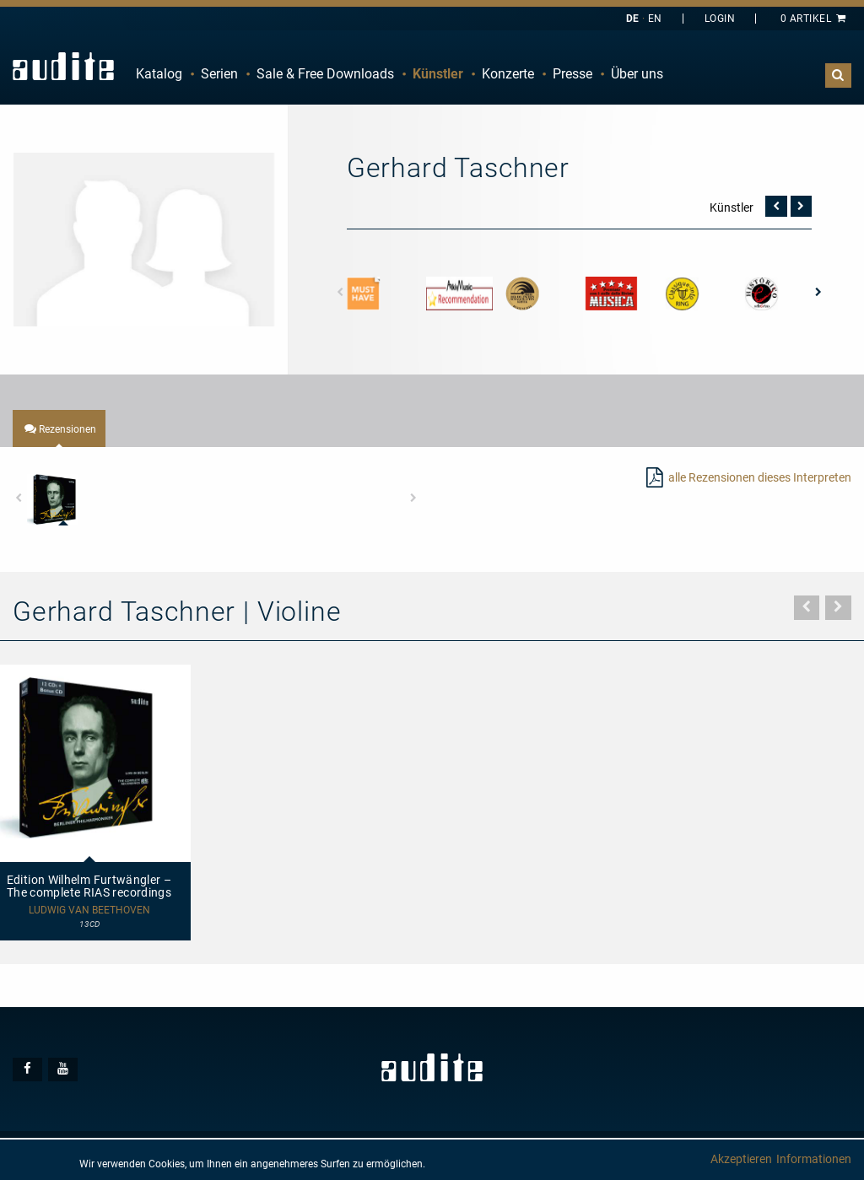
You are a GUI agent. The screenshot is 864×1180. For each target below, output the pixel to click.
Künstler (438, 74)
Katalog (159, 74)
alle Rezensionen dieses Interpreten (759, 477)
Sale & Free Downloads (325, 74)
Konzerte (508, 74)
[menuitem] (159, 74)
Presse (572, 74)
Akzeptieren (741, 1159)
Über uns (637, 74)
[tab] (59, 428)
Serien (219, 74)
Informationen (813, 1159)
